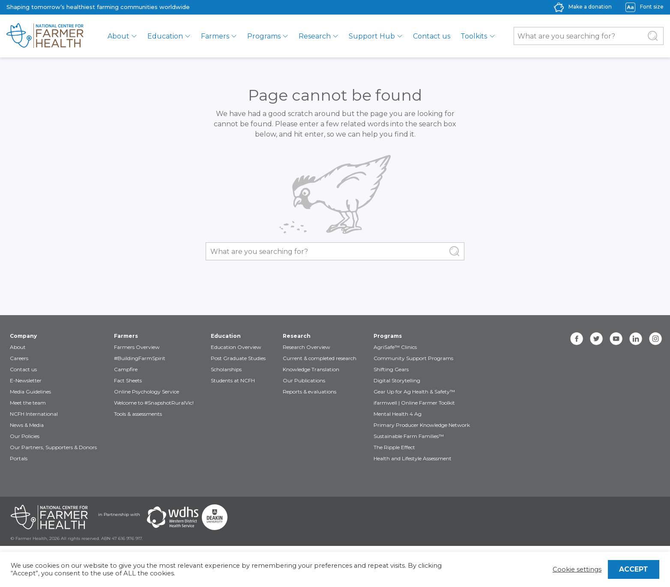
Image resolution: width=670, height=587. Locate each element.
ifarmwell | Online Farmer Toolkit (414, 402)
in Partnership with (119, 514)
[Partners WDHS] (172, 517)
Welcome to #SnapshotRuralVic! (154, 402)
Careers (19, 358)
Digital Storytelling (397, 380)
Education (165, 36)
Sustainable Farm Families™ (409, 436)
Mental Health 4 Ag (398, 414)
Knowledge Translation (311, 369)
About (118, 36)
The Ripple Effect (394, 447)
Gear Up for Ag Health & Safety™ (414, 391)
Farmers (215, 36)
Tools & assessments (138, 414)
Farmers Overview (137, 347)
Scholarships (226, 369)
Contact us (431, 36)
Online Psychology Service (146, 391)
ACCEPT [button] (633, 569)
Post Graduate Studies (238, 358)
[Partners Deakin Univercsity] (214, 517)
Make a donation (590, 6)
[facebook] (576, 338)
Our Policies (24, 436)
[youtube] (616, 338)
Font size (652, 6)
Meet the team (28, 402)
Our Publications (304, 380)
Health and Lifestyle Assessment (413, 458)
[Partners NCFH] (49, 517)
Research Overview (306, 347)
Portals (18, 458)
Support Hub (372, 36)
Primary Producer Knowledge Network (422, 425)
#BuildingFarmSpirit (139, 358)
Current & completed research (319, 358)
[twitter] (596, 338)
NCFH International (34, 414)
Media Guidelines (30, 391)
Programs (264, 36)
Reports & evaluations (309, 391)
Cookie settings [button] (577, 569)
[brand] (45, 36)
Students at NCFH (233, 380)
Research (315, 36)
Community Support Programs (413, 358)
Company (23, 336)
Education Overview (236, 347)
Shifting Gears (391, 369)
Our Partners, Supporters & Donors (53, 447)
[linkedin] (635, 338)
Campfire (126, 369)
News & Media (27, 425)
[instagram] (655, 338)
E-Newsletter (26, 380)
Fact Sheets (128, 380)
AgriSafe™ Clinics (395, 347)
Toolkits (474, 36)
